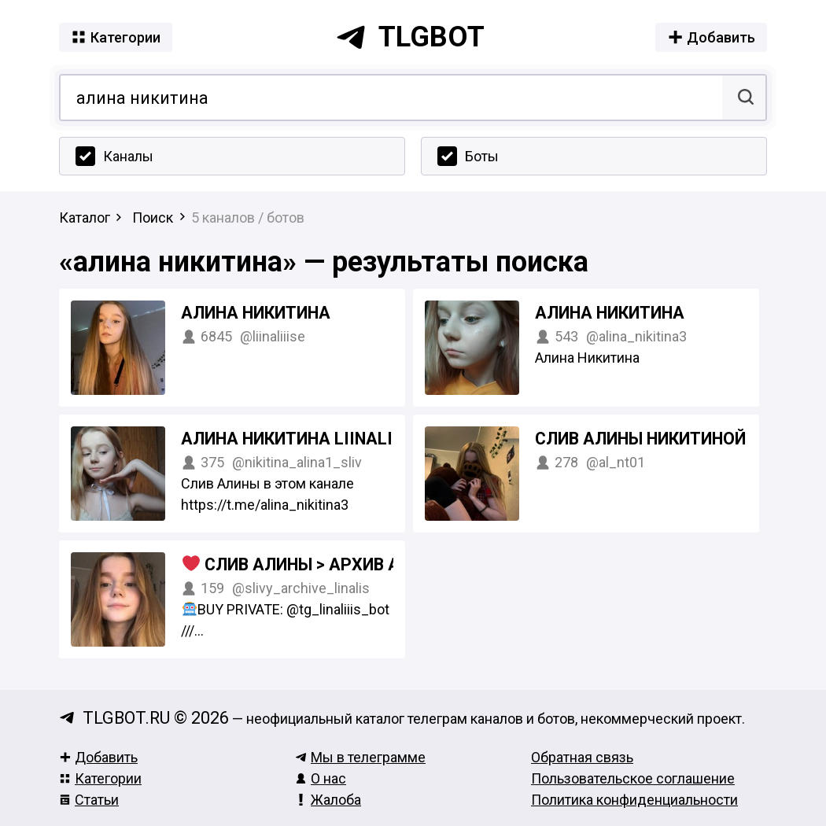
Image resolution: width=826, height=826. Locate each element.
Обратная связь (582, 757)
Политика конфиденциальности (634, 799)
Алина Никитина (255, 313)
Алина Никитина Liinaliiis (298, 438)
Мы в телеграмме (360, 757)
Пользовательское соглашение (633, 778)
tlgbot (410, 36)
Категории (100, 778)
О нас (320, 778)
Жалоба (328, 799)
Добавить (98, 757)
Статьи (89, 799)
